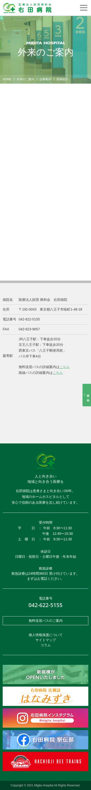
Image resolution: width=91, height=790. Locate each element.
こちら (64, 367)
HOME (7, 79)
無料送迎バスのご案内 (46, 621)
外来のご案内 (25, 79)
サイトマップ (45, 640)
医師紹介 (62, 79)
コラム (46, 645)
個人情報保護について (46, 635)
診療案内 (45, 79)
